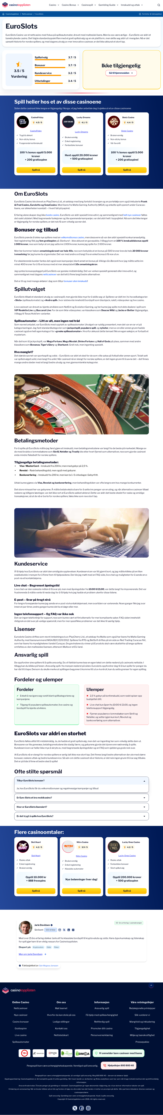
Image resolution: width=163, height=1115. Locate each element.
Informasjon (101, 1002)
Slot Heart (35, 855)
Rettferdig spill (101, 1021)
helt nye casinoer (132, 215)
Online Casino (20, 1002)
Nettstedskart (61, 1035)
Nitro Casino (81, 856)
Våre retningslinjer (142, 1002)
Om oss (61, 1002)
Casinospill (87, 5)
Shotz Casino (127, 131)
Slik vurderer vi (142, 1015)
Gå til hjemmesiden (121, 73)
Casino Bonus (69, 5)
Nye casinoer (20, 1015)
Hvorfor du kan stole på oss (61, 1015)
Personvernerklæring (102, 1035)
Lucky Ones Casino (127, 855)
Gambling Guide (107, 5)
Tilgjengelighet (142, 1028)
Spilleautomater (20, 1042)
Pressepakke (142, 1042)
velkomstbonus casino (72, 237)
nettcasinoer (49, 274)
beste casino (52, 215)
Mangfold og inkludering (142, 1021)
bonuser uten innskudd (75, 281)
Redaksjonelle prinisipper (142, 1008)
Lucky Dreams (81, 132)
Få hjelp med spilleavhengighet (102, 1015)
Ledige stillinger (61, 1021)
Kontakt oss (61, 1028)
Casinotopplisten (12, 14)
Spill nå (36, 170)
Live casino (21, 1035)
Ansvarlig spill (101, 1008)
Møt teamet (61, 1008)
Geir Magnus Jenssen (48, 965)
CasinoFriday (36, 131)
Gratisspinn (21, 1028)
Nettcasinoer (27, 14)
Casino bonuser (21, 1021)
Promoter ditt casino (102, 1028)
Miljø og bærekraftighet (142, 1035)
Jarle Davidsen (42, 925)
